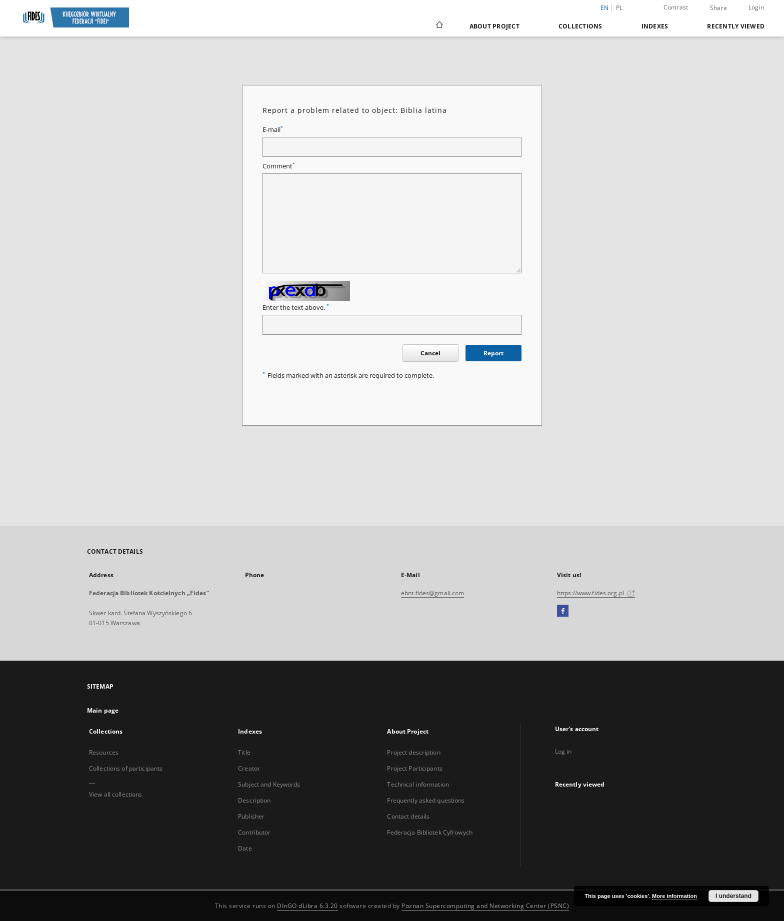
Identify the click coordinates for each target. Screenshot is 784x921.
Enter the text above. (295, 307)
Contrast (676, 7)
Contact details (408, 816)
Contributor (254, 832)
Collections (580, 26)
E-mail (272, 129)
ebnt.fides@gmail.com (432, 593)
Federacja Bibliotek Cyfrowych (429, 832)
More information (674, 896)
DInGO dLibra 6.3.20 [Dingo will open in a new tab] (307, 906)
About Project (495, 26)
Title (244, 752)
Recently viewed (735, 26)
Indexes (655, 26)
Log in (563, 751)
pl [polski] (619, 7)
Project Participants (414, 768)
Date (245, 848)
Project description (413, 752)
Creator (249, 768)
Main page (102, 710)
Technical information (418, 784)
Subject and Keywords (269, 784)
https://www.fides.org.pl (596, 593)
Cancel (430, 353)
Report (494, 353)
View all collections (115, 794)
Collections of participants (125, 768)
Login (756, 7)
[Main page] (439, 26)
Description (254, 800)
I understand (734, 896)
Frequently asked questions (425, 800)
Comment (278, 166)
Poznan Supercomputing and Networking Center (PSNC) (485, 906)
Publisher (251, 816)
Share (718, 8)
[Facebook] (562, 611)
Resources (103, 752)
